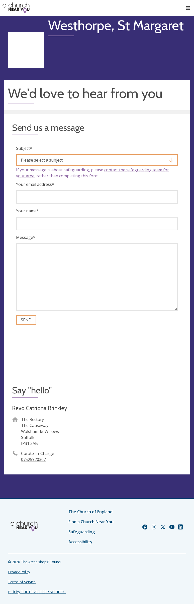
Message (25, 237)
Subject (24, 148)
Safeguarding (81, 531)
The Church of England (90, 511)
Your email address (35, 184)
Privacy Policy (19, 571)
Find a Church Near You (91, 521)
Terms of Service (22, 581)
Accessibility (80, 541)
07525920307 (33, 459)
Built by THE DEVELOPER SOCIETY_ (37, 591)
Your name (27, 211)
